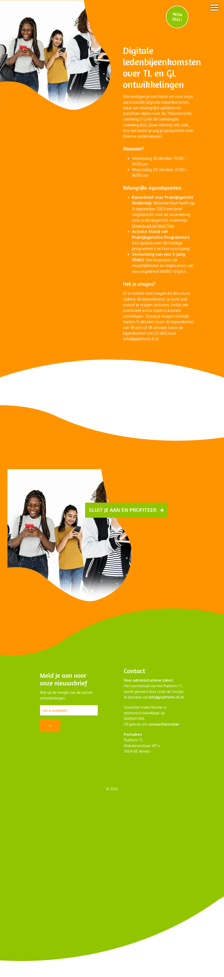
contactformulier (164, 724)
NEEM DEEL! (177, 16)
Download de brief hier (153, 225)
